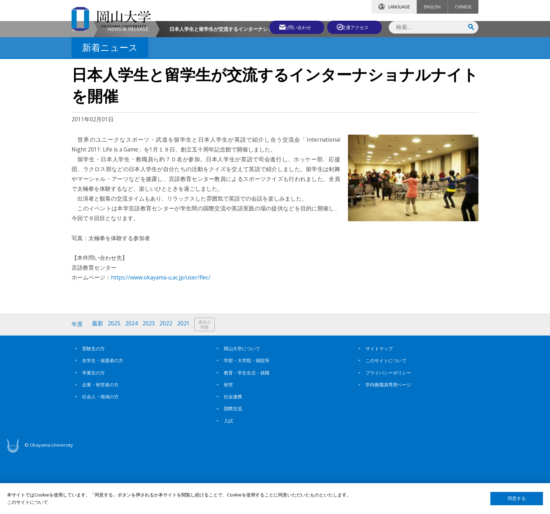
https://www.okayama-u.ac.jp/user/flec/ (160, 337)
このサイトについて (386, 420)
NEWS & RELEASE (127, 89)
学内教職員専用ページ (388, 444)
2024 (132, 384)
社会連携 (233, 456)
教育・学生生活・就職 (246, 432)
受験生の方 (93, 408)
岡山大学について (242, 408)
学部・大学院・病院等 (246, 420)
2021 (185, 384)
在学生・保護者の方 (102, 420)
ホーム (79, 89)
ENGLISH (432, 6)
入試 (228, 480)
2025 (114, 384)
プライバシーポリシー (388, 432)
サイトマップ (379, 408)
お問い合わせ (294, 27)
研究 (228, 444)
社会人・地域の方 (100, 456)
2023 (149, 384)
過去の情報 (206, 384)
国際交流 (233, 468)
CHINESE (463, 6)
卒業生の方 (93, 432)
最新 (97, 384)
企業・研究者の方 (100, 444)
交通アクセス (356, 27)
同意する (517, 498)
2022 (167, 384)
